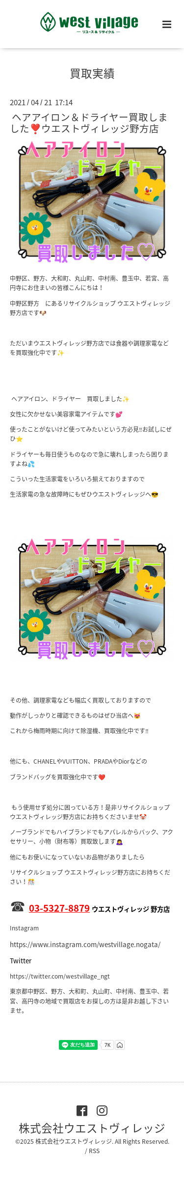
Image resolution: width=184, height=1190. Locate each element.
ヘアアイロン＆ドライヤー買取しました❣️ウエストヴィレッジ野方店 (89, 122)
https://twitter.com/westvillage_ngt (60, 976)
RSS (94, 1150)
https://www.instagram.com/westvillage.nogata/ (85, 944)
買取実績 (92, 73)
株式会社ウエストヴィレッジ (92, 1128)
